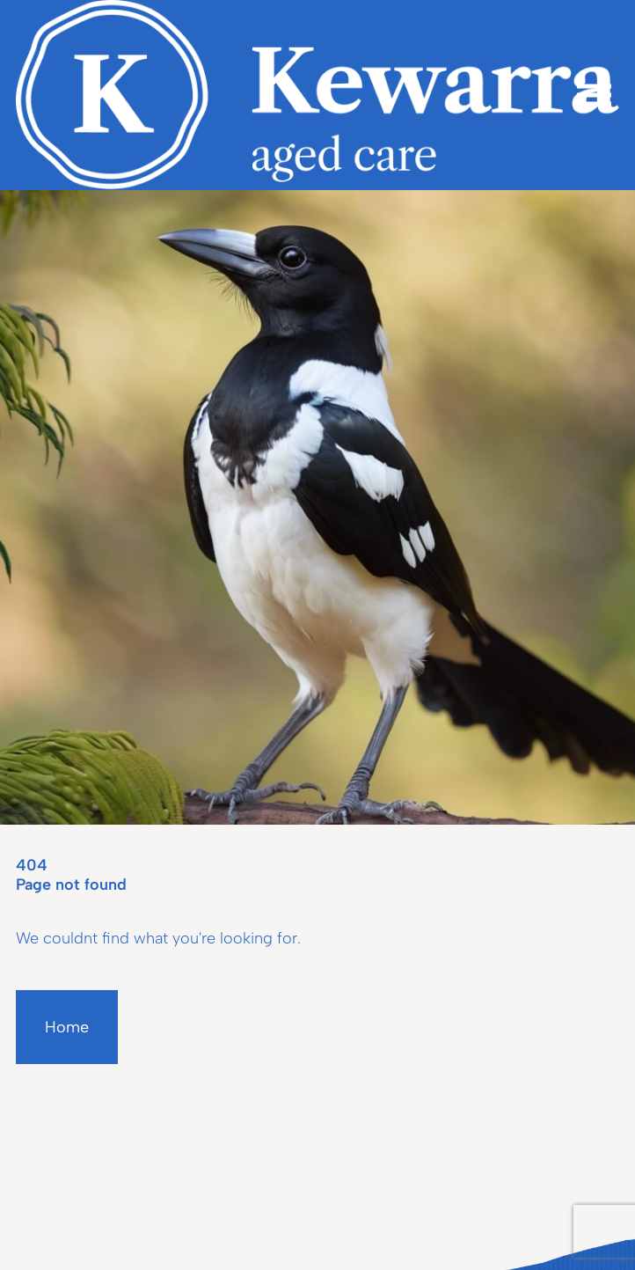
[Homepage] (317, 95)
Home (67, 1027)
